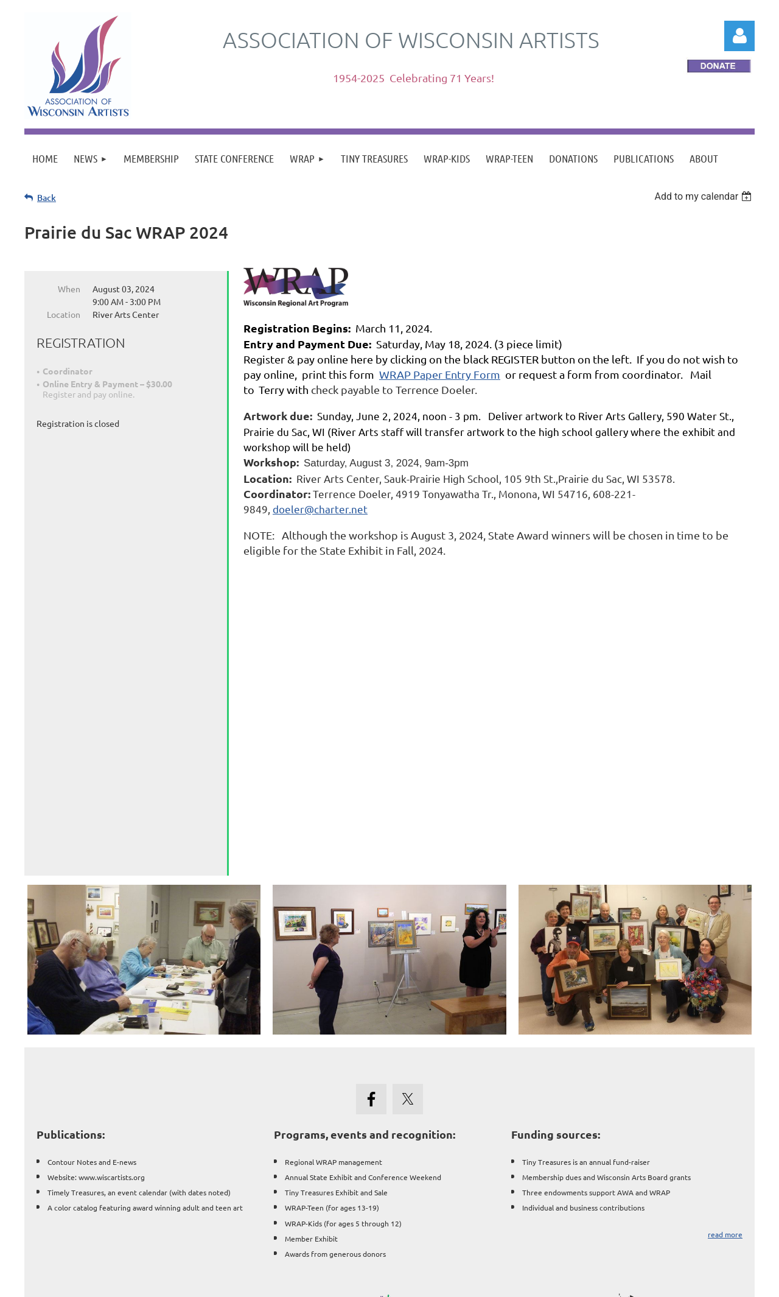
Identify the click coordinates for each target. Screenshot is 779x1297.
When (69, 288)
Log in (739, 36)
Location (63, 314)
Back (46, 197)
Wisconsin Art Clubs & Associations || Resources (389, 1222)
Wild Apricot (609, 1281)
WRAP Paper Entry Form (439, 374)
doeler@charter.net (320, 508)
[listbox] (704, 196)
